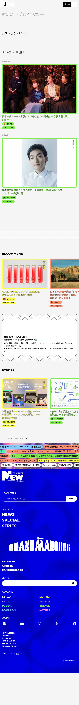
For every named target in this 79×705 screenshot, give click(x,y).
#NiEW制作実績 (66, 465)
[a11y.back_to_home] (7, 4)
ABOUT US (9, 561)
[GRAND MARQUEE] (39, 544)
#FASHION (9, 610)
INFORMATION (8, 641)
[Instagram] (39, 624)
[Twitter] (57, 624)
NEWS (8, 514)
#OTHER (45, 610)
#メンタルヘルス (50, 465)
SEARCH (6, 578)
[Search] (39, 583)
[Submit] (73, 583)
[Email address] (34, 499)
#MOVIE (45, 601)
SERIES (9, 526)
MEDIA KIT (7, 638)
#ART (5, 601)
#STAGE (45, 605)
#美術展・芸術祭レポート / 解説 (27, 465)
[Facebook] (74, 624)
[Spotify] (4, 624)
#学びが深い (7, 465)
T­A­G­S (10, 438)
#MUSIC (45, 597)
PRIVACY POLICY (10, 646)
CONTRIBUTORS (12, 570)
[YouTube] (22, 624)
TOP (3, 438)
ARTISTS (7, 565)
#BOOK (7, 605)
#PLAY (6, 597)
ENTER (71, 498)
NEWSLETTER (9, 493)
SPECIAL (11, 520)
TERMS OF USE (9, 643)
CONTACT (6, 636)
